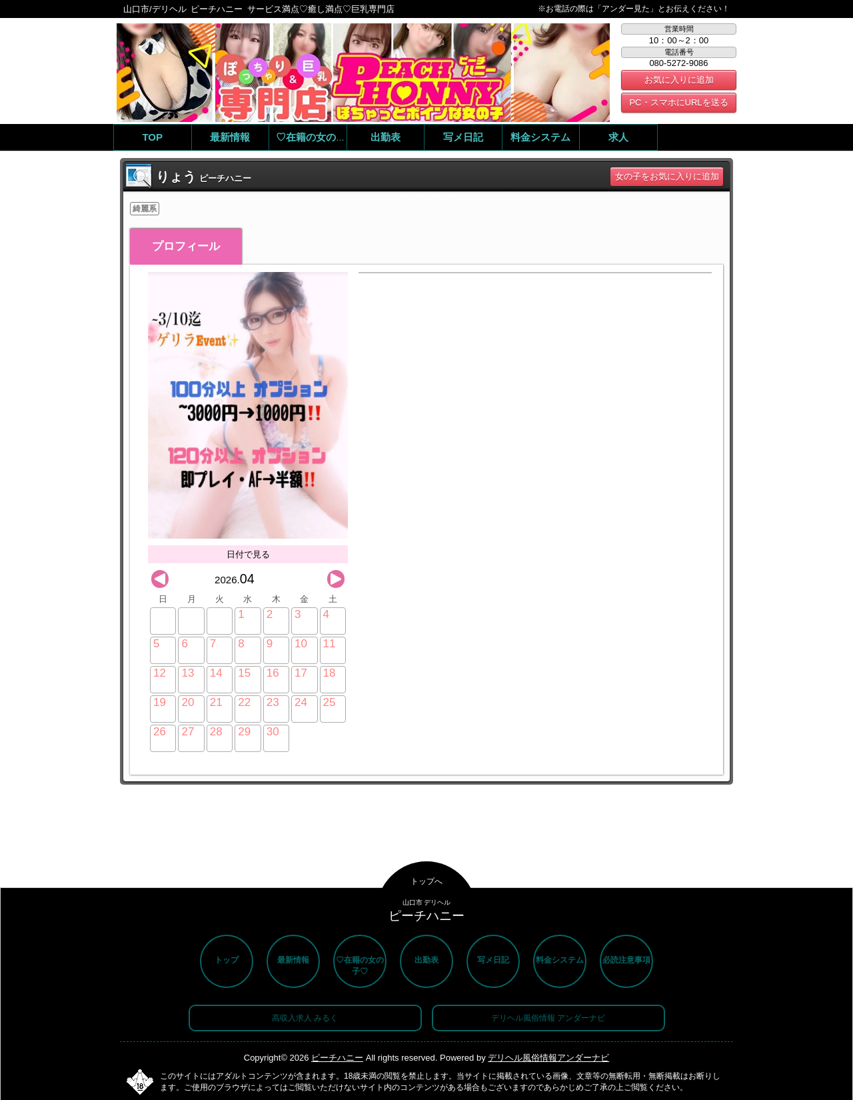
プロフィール (186, 246)
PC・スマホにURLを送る (678, 102)
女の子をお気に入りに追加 (667, 176)
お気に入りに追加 (679, 80)
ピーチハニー (337, 1058)
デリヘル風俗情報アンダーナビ (548, 1058)
